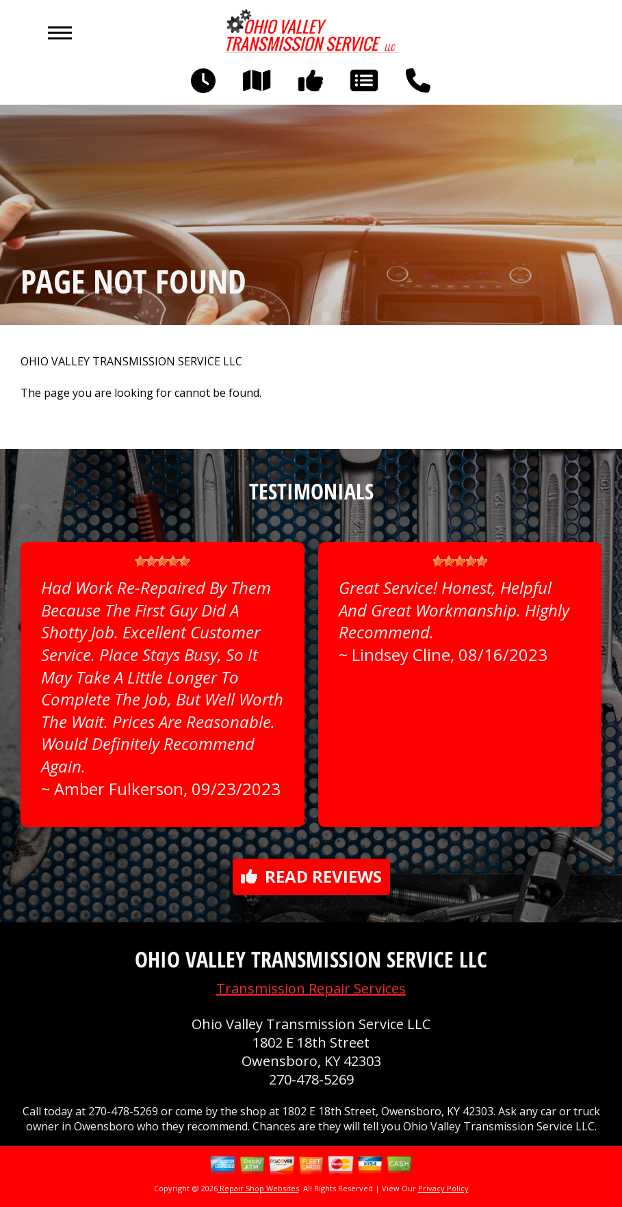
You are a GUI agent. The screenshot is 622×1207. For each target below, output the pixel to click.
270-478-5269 (311, 1079)
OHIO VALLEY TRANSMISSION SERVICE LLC (131, 361)
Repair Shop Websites (258, 1188)
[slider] (162, 561)
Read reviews (311, 876)
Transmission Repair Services (311, 988)
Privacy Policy (443, 1188)
